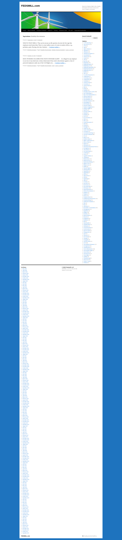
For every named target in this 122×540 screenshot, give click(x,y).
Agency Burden (87, 49)
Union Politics (86, 252)
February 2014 (25, 490)
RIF (84, 221)
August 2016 (25, 444)
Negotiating (86, 172)
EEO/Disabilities (87, 99)
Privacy (56, 30)
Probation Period (87, 197)
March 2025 (25, 288)
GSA (84, 136)
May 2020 (25, 375)
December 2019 (26, 383)
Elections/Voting (87, 105)
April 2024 (25, 305)
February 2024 (25, 308)
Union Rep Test (87, 253)
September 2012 (26, 514)
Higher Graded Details (88, 140)
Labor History (86, 149)
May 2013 (25, 502)
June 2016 (25, 447)
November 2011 (26, 529)
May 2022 (25, 340)
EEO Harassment (87, 97)
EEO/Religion (86, 102)
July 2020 (25, 372)
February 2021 (25, 363)
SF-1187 (71, 30)
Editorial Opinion (87, 96)
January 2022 (25, 346)
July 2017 (25, 427)
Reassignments (87, 209)
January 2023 (25, 328)
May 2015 (25, 467)
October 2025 (25, 278)
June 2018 (25, 410)
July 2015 (25, 464)
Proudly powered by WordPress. (90, 536)
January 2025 (25, 291)
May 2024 (25, 304)
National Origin (87, 168)
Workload (86, 262)
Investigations (86, 148)
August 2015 (25, 462)
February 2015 (25, 471)
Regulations (86, 210)
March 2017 (25, 433)
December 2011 (26, 528)
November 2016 (26, 439)
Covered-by (86, 84)
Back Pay (85, 61)
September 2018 (26, 406)
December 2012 (26, 510)
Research (85, 216)
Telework (85, 235)
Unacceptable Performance (89, 244)
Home (24, 30)
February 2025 (25, 290)
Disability (86, 90)
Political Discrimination (88, 191)
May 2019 (25, 394)
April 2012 (25, 522)
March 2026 (25, 271)
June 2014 (25, 484)
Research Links (63, 30)
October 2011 (25, 531)
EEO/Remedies (87, 104)
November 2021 (26, 349)
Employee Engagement (88, 107)
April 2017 (25, 432)
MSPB (85, 166)
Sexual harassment (87, 227)
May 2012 (25, 520)
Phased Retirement (87, 189)
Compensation (86, 79)
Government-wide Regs (88, 133)
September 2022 (26, 334)
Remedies (86, 213)
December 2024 (26, 293)
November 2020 (26, 366)
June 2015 (25, 465)
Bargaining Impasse (88, 64)
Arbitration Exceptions (88, 53)
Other (85, 180)
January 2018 (25, 418)
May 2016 (25, 449)
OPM (85, 177)
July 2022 (25, 337)
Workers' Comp (87, 261)
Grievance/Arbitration (88, 134)
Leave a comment (70, 50)
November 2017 (26, 421)
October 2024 (25, 296)
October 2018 (25, 404)
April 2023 (25, 323)
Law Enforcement (87, 151)
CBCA (85, 73)
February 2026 (25, 273)
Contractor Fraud (87, 82)
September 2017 (26, 424)
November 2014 (26, 476)
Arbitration (86, 52)
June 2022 (25, 339)
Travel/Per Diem (87, 241)
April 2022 (25, 342)
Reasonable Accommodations (90, 207)
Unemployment (87, 247)
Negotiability (86, 171)
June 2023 (25, 320)
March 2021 (25, 362)
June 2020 (25, 374)
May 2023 (25, 322)
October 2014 (25, 478)
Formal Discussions (88, 122)
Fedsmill (85, 113)
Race (85, 204)
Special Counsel (87, 230)
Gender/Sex (86, 128)
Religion (85, 212)
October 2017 (25, 423)
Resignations (86, 218)
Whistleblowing (87, 258)
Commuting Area (87, 78)
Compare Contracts (41, 30)
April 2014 (25, 487)
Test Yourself (86, 236)
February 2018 (25, 417)
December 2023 (26, 311)
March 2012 (25, 523)
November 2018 (26, 403)
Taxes (85, 233)
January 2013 (25, 508)
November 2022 (26, 331)
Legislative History (87, 155)
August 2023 (25, 317)
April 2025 (25, 287)
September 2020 (26, 369)
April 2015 (25, 468)
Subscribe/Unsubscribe (80, 30)
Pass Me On (86, 183)
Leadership (86, 152)
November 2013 (26, 494)
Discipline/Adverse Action (89, 91)
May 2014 (25, 485)
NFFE (85, 174)
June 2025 (25, 284)
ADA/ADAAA (87, 44)
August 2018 (25, 407)
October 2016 (25, 441)
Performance (86, 187)
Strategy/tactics (87, 232)
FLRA (85, 116)
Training (85, 238)
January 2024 (25, 310)
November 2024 (26, 294)
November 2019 (26, 384)
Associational (86, 55)
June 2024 (25, 302)
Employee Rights (87, 108)
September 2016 (26, 442)
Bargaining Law (87, 65)
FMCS (85, 119)
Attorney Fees (86, 56)
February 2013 (25, 507)
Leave (85, 154)
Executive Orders (87, 111)
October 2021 (25, 351)
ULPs (85, 242)
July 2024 (25, 300)
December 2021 (26, 348)
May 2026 (25, 268)
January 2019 (25, 400)
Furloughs (86, 126)
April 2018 (25, 413)
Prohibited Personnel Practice (90, 198)
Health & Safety (87, 139)
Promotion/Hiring (87, 200)
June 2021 (25, 357)
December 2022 (26, 329)
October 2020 (25, 368)
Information (86, 145)
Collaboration (86, 76)
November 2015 (26, 458)
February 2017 (25, 435)
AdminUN (40, 40)
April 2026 (25, 270)
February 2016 (25, 453)
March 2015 (25, 470)
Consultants (86, 81)
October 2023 (25, 314)
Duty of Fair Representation (89, 94)
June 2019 (25, 392)
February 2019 (25, 398)
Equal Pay (86, 110)
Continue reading (54, 47)
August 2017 (25, 426)
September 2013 (26, 497)
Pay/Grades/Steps (87, 186)
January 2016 (25, 455)
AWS (85, 59)
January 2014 (25, 491)
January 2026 (25, 275)
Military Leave (87, 163)
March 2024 (25, 307)
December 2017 (26, 420)
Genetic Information (88, 129)
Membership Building (88, 162)
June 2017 (25, 429)
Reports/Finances (87, 215)
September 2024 (26, 297)
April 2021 (25, 360)
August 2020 (25, 371)
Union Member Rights (88, 250)
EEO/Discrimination (31, 50)
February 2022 (25, 345)
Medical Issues (87, 158)
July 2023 (25, 319)
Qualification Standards (88, 201)
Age (84, 47)
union (53, 65)
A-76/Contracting (87, 42)
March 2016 (25, 452)
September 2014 (26, 479)
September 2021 (26, 352)
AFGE (85, 45)
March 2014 (25, 488)
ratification (86, 206)
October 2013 (25, 496)
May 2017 (25, 430)
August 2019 (25, 389)
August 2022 (25, 336)
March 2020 (25, 378)
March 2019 (25, 397)
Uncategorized (86, 246)
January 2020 (25, 381)
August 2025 (25, 281)
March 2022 (25, 343)
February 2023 (25, 326)
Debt (84, 87)
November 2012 (26, 511)
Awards (85, 58)
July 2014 (25, 482)
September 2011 (26, 533)
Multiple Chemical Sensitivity (58, 50)
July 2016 (25, 446)
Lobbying (86, 157)
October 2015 (25, 459)
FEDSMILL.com (30, 5)
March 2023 (25, 325)
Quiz (84, 203)
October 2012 (25, 513)
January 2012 (25, 526)
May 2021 (25, 358)
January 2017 (25, 436)
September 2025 (26, 279)
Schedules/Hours (87, 224)
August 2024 (25, 299)
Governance (86, 131)
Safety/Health (86, 223)
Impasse (85, 143)
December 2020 (26, 365)
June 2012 (25, 519)
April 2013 (25, 504)
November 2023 (26, 313)
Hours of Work (87, 142)
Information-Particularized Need (90, 146)
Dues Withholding (87, 93)
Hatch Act (86, 137)
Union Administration (88, 249)
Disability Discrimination (46, 50)
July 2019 (25, 391)
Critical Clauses (87, 85)
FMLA (85, 120)
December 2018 (26, 401)
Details (85, 88)
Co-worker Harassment (88, 74)
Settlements (86, 226)
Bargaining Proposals (88, 68)
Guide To (50, 30)
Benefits (85, 71)
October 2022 (25, 333)
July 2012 (25, 517)
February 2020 (25, 380)
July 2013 (25, 499)
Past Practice (86, 184)
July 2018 (25, 409)
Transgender (86, 239)
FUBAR (85, 125)
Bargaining (86, 62)
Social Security (87, 229)
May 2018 (25, 412)
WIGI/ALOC (86, 259)
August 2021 (25, 354)
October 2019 (25, 386)
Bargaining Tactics (87, 70)
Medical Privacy (87, 160)
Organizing (86, 178)
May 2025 (25, 285)
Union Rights (86, 255)
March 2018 (25, 415)
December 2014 (26, 475)
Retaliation (86, 220)
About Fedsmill (31, 30)
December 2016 (26, 438)
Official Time (86, 175)
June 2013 (25, 500)
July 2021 (25, 355)
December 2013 (26, 493)
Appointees (86, 50)
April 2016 (25, 450)
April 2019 (25, 395)
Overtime (85, 181)
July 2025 (25, 282)
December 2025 (26, 276)
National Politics (87, 169)
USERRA (86, 256)
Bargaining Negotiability (89, 67)
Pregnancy (86, 192)
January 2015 (25, 473)
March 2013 (25, 505)
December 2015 (26, 456)
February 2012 (25, 525)
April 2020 (25, 377)
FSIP (85, 123)
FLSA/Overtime (87, 117)
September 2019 (26, 388)
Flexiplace (86, 114)
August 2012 (25, 516)
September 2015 (26, 461)
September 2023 (26, 316)
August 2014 (25, 481)
